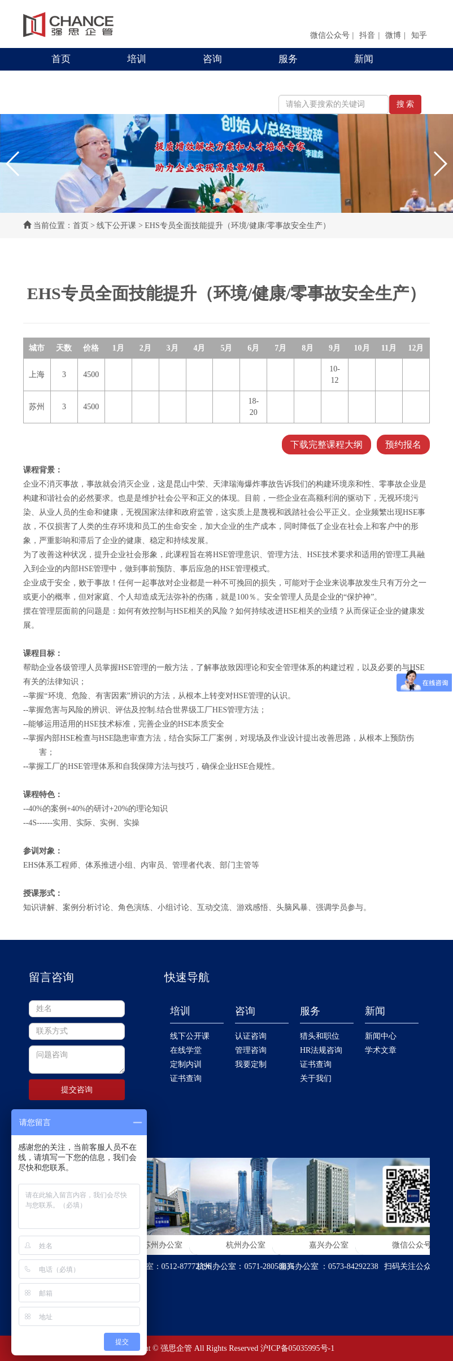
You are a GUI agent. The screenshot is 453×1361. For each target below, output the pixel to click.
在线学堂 (186, 1050)
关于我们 (316, 1078)
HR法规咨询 (321, 1050)
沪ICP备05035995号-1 (297, 1348)
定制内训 (186, 1064)
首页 (61, 59)
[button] (13, 163)
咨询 (212, 59)
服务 (288, 59)
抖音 (367, 35)
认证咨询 (251, 1036)
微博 (393, 35)
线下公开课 (116, 225)
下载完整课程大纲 (326, 444)
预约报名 (403, 444)
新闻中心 (381, 1036)
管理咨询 (251, 1050)
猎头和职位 (319, 1036)
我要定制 (251, 1064)
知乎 (419, 35)
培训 (136, 59)
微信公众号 (330, 35)
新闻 (363, 59)
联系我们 (70, 81)
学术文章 (381, 1050)
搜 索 (406, 104)
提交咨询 (77, 1090)
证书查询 (186, 1078)
